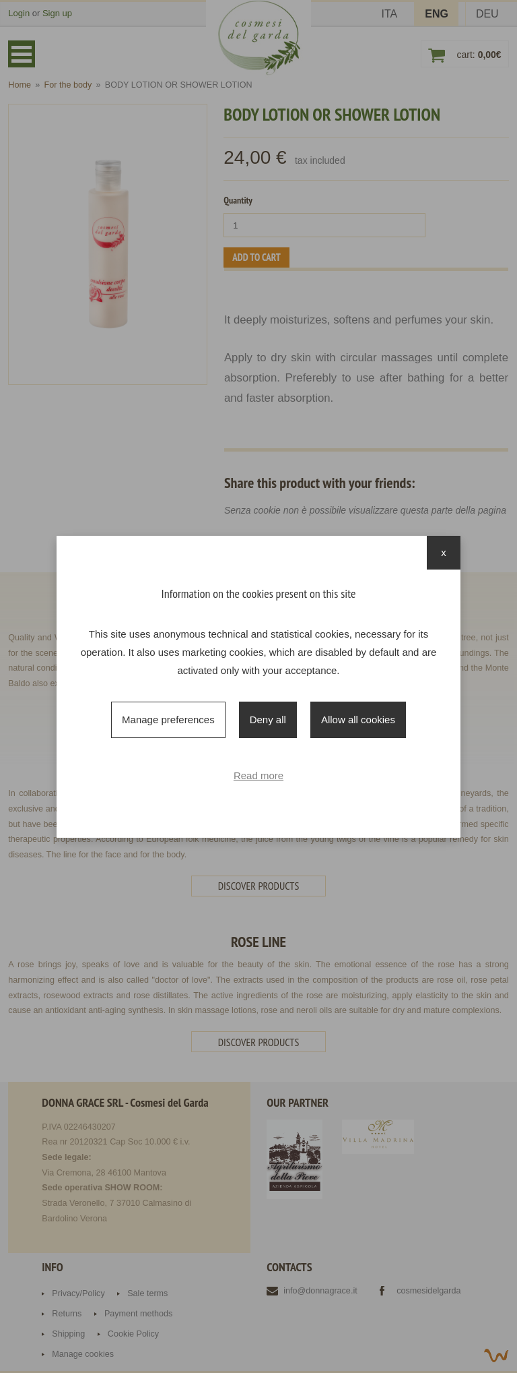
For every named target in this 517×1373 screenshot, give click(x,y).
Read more (258, 775)
